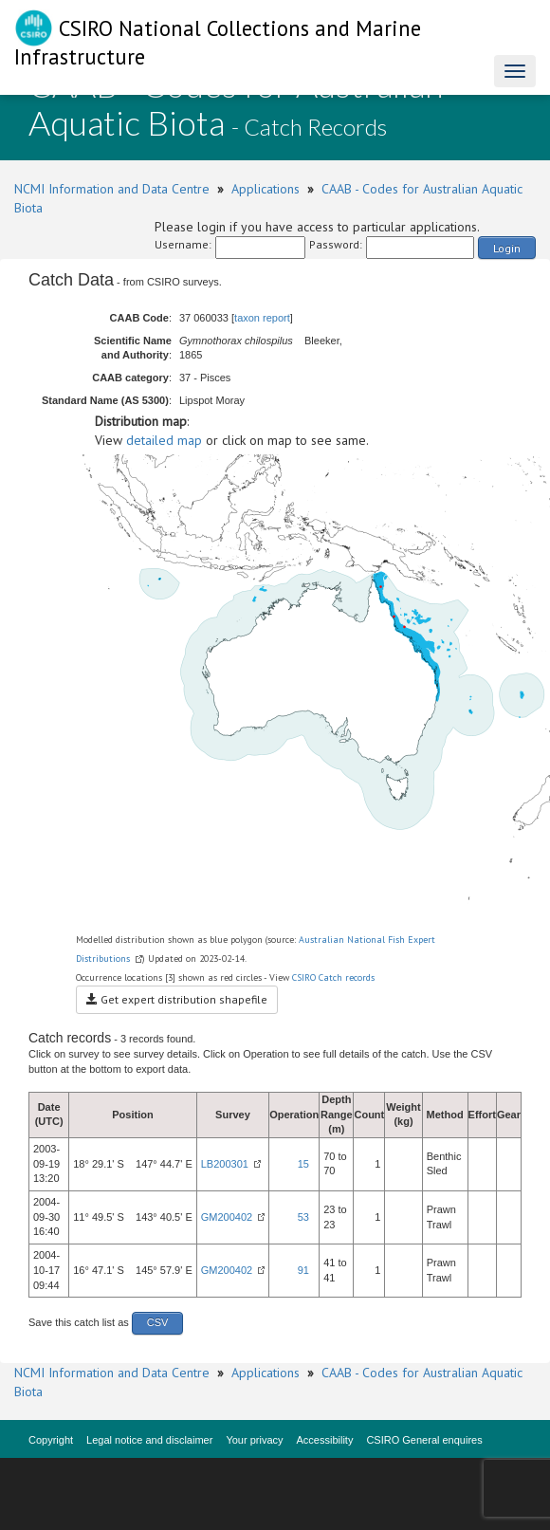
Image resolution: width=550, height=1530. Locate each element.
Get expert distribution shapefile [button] (176, 999)
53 (303, 1217)
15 (303, 1164)
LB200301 (224, 1164)
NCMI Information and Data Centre (112, 188)
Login (507, 248)
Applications (265, 188)
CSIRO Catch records (333, 977)
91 (303, 1270)
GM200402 (226, 1217)
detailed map (164, 440)
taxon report (262, 317)
